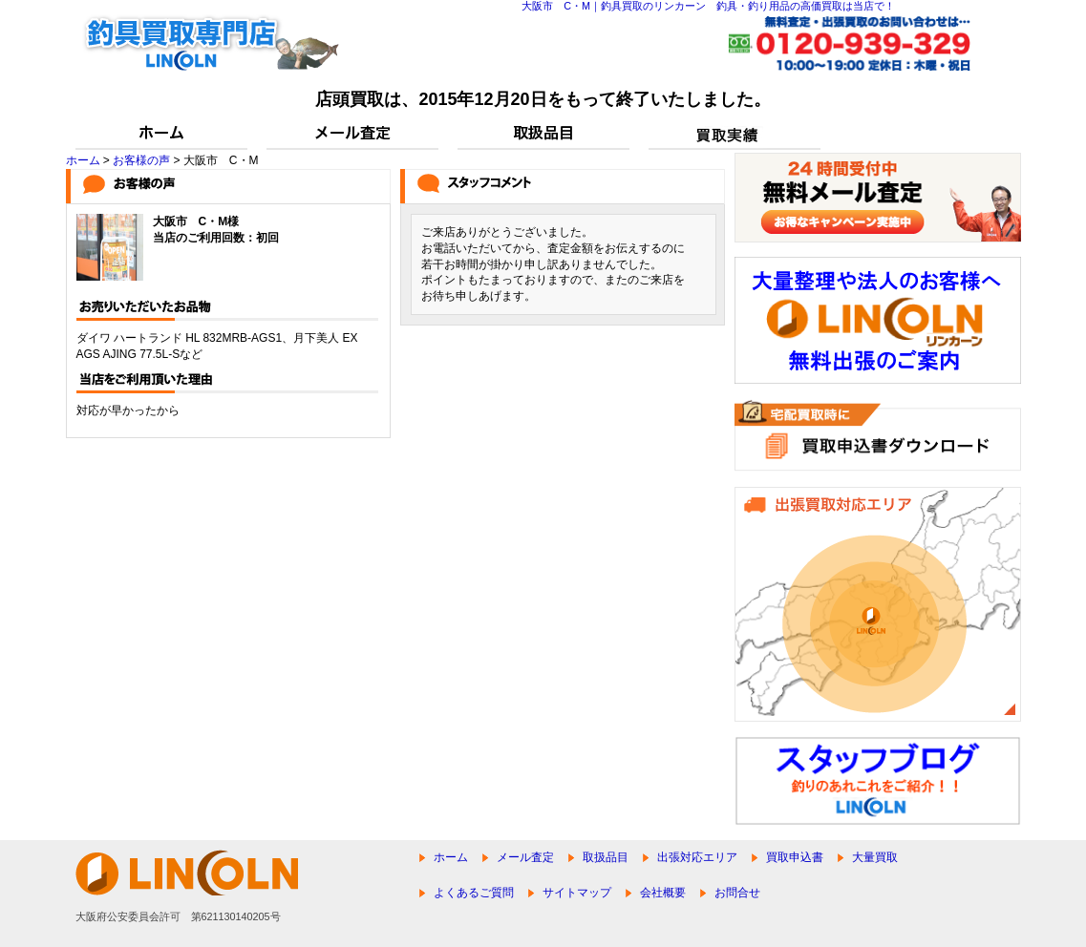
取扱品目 (605, 857)
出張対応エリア (697, 857)
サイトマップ (577, 892)
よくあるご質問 (474, 892)
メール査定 (525, 857)
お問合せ (737, 892)
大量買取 (875, 857)
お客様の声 (141, 160)
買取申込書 (794, 857)
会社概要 (663, 892)
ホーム (83, 160)
